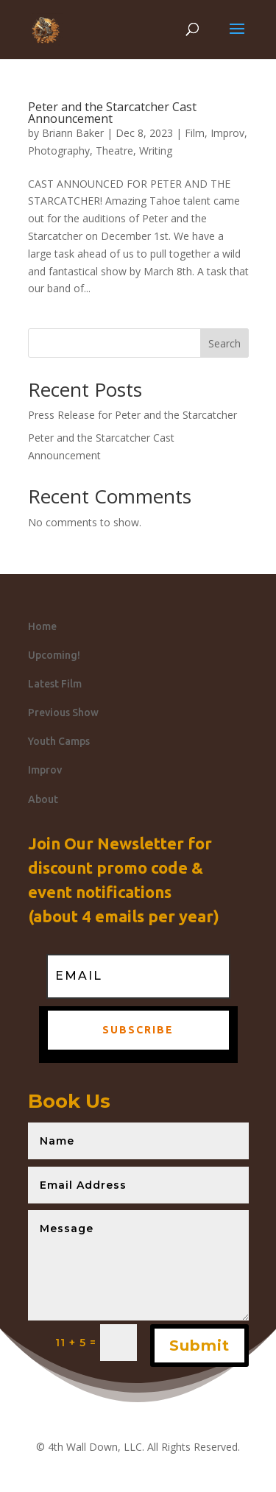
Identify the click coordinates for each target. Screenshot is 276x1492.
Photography (59, 151)
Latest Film (55, 684)
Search (224, 343)
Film (195, 133)
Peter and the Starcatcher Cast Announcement (112, 113)
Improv (227, 133)
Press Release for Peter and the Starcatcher (132, 415)
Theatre (114, 151)
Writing (155, 151)
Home (42, 626)
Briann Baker (73, 133)
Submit (199, 1345)
